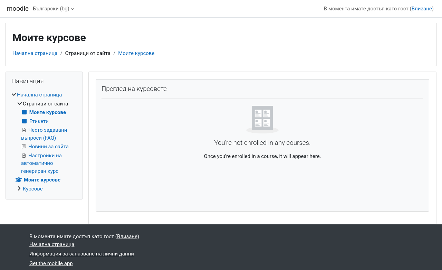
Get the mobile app (51, 263)
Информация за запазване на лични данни (81, 254)
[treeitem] (44, 142)
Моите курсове (136, 53)
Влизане (422, 9)
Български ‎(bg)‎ (51, 9)
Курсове (33, 189)
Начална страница (34, 53)
